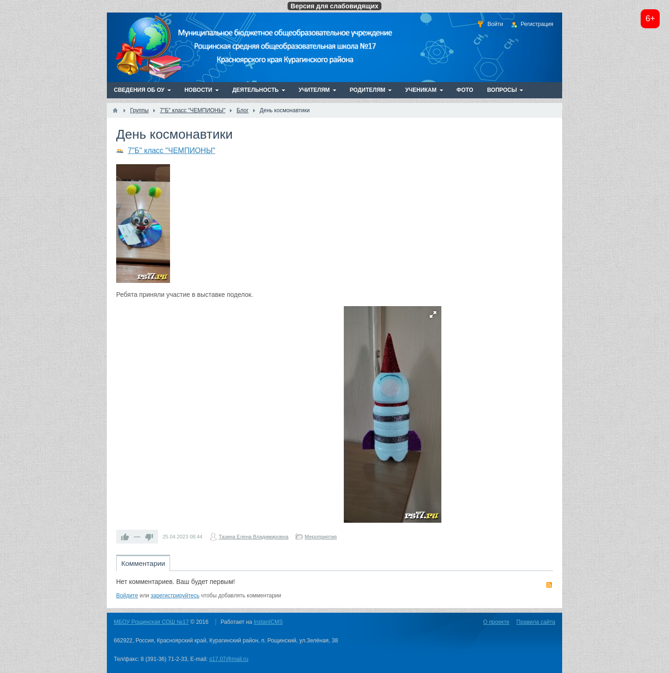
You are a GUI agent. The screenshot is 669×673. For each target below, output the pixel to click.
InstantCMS (268, 622)
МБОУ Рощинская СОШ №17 (151, 622)
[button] (433, 314)
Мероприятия (321, 536)
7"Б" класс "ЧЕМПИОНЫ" (171, 150)
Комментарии (143, 563)
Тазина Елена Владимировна (254, 536)
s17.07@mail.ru (228, 659)
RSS (549, 585)
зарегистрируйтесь (175, 595)
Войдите (127, 595)
